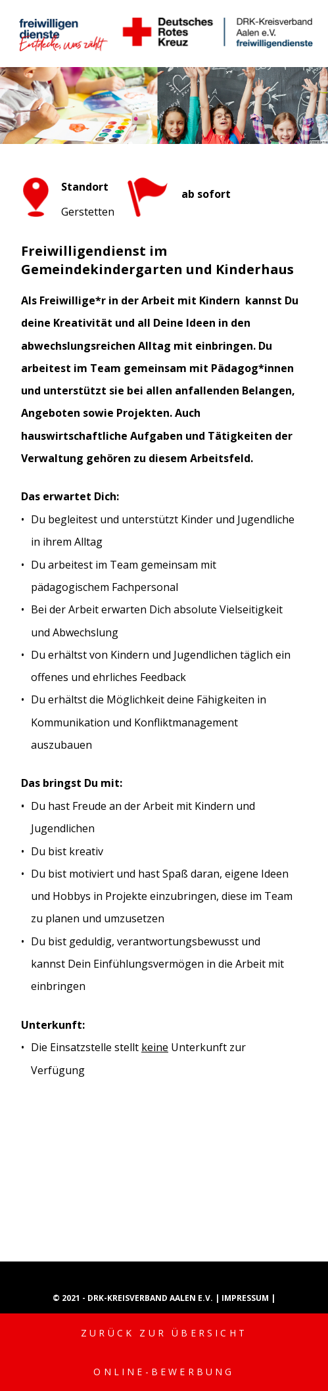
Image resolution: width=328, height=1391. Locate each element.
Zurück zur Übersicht (164, 1333)
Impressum (246, 1298)
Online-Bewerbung (163, 1371)
